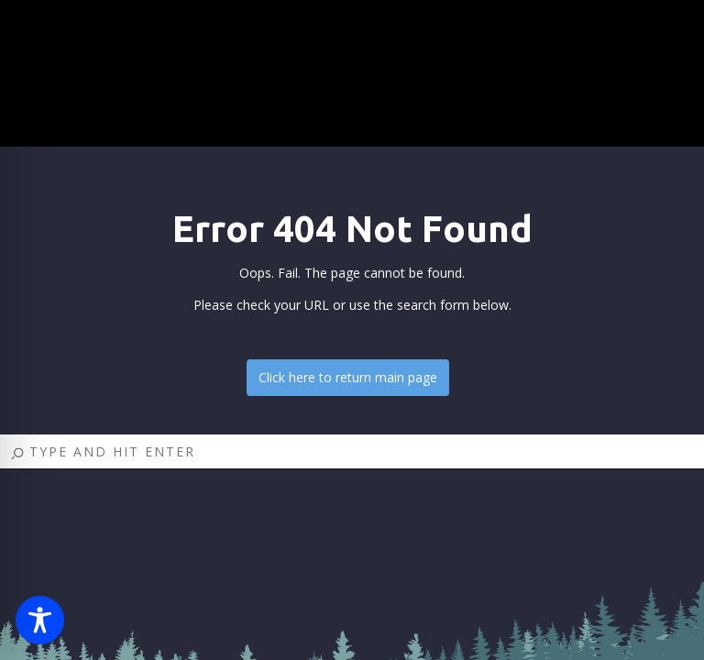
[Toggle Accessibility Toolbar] (40, 620)
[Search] (352, 452)
